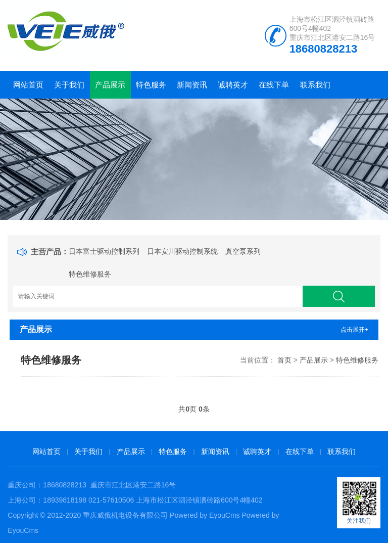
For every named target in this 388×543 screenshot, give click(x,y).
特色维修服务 (90, 274)
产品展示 (110, 84)
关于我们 (69, 84)
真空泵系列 (243, 251)
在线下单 (274, 84)
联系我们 (315, 84)
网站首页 (28, 84)
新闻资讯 (192, 84)
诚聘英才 (233, 84)
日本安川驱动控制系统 (182, 251)
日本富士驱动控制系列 (104, 251)
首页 (284, 360)
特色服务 (151, 84)
